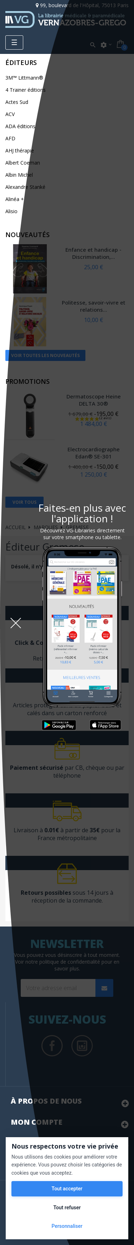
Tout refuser (66, 1207)
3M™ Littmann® (24, 77)
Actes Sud (16, 102)
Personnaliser (66, 1226)
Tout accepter (66, 1188)
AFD (10, 138)
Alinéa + (14, 199)
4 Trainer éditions (25, 89)
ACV (10, 114)
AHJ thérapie (19, 150)
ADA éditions (20, 126)
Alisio (11, 211)
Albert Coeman (22, 162)
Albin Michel (19, 174)
